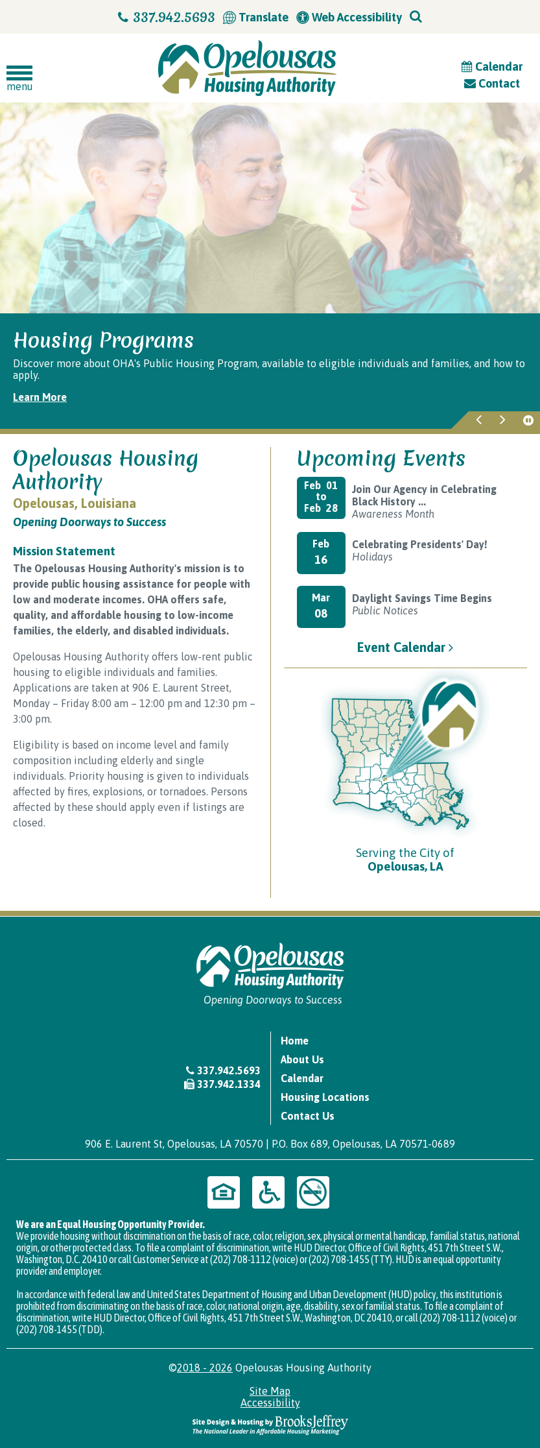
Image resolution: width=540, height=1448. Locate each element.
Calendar (492, 66)
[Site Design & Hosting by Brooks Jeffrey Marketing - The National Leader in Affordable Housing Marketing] (270, 1424)
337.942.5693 (166, 17)
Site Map (270, 1391)
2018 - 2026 (205, 1367)
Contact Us (308, 1116)
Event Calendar (405, 647)
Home (295, 1040)
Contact (492, 83)
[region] (270, 371)
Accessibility (270, 1402)
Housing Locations (325, 1097)
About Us (302, 1059)
